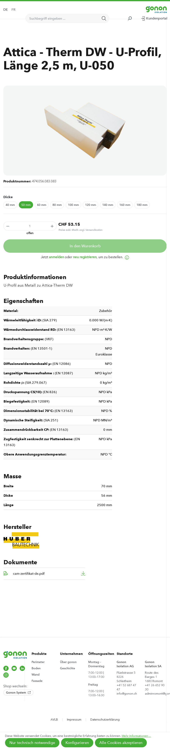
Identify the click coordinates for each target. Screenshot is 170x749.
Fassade (37, 681)
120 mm (90, 205)
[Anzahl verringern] (7, 226)
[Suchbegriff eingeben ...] (62, 18)
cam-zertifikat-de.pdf (29, 574)
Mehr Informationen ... (136, 736)
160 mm (124, 205)
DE (5, 10)
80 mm (57, 205)
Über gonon (68, 662)
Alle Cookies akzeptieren (120, 742)
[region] (85, 131)
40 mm (10, 205)
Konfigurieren (77, 742)
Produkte (39, 654)
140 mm (107, 205)
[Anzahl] (30, 226)
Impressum (74, 719)
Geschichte (67, 668)
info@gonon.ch (127, 693)
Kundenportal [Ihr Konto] (154, 17)
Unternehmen (71, 654)
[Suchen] (104, 18)
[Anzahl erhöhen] (52, 226)
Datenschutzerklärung (105, 719)
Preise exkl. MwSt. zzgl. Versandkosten (80, 229)
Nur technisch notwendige (32, 742)
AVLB (54, 719)
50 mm (26, 205)
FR (13, 10)
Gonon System (18, 692)
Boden (36, 668)
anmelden (56, 257)
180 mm (142, 205)
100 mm (73, 205)
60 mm (41, 205)
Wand (36, 674)
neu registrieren (85, 257)
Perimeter (38, 662)
